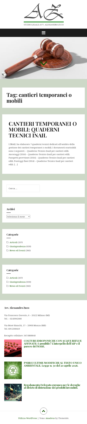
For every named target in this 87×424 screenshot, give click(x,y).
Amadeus (50, 418)
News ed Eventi (17, 250)
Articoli (13, 242)
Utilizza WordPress (27, 418)
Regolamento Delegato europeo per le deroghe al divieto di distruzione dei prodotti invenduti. (52, 386)
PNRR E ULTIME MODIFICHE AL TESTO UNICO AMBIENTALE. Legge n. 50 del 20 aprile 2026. (53, 364)
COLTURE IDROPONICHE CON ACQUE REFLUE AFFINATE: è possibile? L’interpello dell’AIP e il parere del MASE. (53, 343)
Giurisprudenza (18, 246)
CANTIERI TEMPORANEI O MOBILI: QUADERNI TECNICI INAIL (43, 129)
